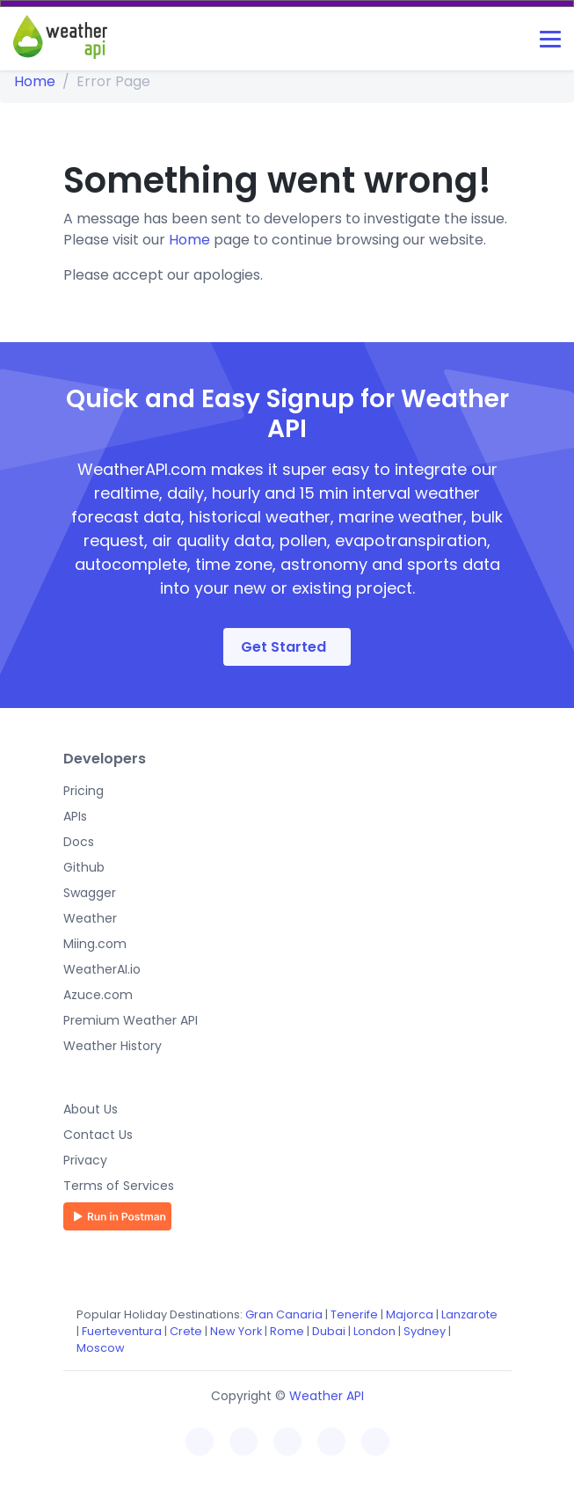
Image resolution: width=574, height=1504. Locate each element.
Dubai (328, 1331)
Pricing (83, 790)
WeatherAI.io (102, 969)
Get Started (283, 647)
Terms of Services (118, 1185)
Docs (78, 842)
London (374, 1331)
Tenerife (354, 1314)
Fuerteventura (122, 1331)
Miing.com (95, 944)
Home (34, 81)
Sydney (424, 1331)
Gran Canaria (284, 1314)
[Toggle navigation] (550, 39)
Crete (186, 1331)
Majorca (409, 1314)
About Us (90, 1109)
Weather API (326, 1396)
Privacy (85, 1160)
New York (236, 1331)
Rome (287, 1331)
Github (84, 867)
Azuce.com (98, 995)
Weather (90, 918)
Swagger (89, 893)
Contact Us (98, 1134)
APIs (75, 816)
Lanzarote (469, 1314)
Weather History (112, 1046)
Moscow (100, 1347)
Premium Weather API (130, 1020)
